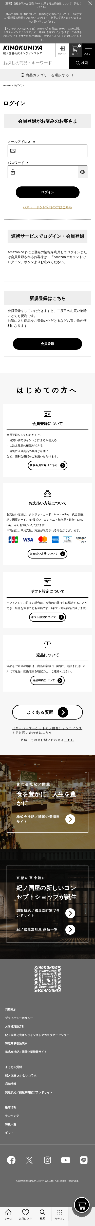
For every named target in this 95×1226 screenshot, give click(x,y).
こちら (69, 739)
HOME (7, 85)
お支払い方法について (44, 553)
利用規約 (10, 1009)
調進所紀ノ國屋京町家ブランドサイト (38, 913)
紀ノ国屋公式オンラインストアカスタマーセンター (37, 1035)
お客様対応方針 (15, 1026)
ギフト (9, 1132)
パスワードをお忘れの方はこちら (47, 207)
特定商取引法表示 (16, 1043)
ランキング (12, 1115)
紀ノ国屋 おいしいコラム (20, 1075)
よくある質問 (40, 712)
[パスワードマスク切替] (82, 171)
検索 (84, 63)
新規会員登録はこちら (44, 465)
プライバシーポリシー (19, 1018)
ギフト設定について (43, 617)
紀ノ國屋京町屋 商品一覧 (37, 929)
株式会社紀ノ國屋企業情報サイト (38, 819)
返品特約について (44, 680)
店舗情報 (10, 1083)
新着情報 (10, 1107)
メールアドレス (21, 142)
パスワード (18, 163)
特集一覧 (10, 1124)
